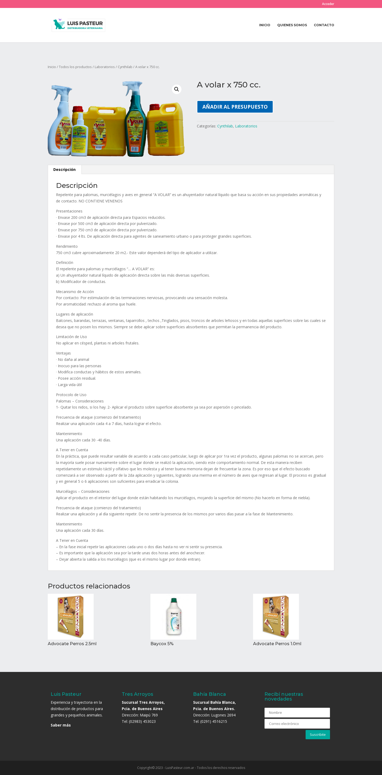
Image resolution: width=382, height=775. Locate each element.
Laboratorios (105, 66)
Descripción (64, 169)
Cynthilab (125, 66)
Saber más (61, 725)
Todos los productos (75, 66)
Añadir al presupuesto (235, 106)
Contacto (324, 25)
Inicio (264, 25)
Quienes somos (292, 25)
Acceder (328, 4)
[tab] (64, 169)
